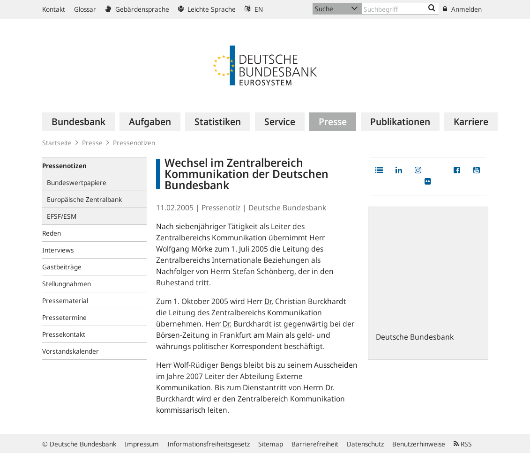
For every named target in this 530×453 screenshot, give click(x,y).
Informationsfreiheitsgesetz (208, 443)
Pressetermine (64, 317)
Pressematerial (65, 300)
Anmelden (462, 9)
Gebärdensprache (137, 9)
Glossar (85, 9)
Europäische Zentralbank (84, 199)
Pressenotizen (134, 142)
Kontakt (53, 9)
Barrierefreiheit (314, 443)
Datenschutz (365, 443)
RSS (463, 443)
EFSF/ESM (61, 216)
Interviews (58, 249)
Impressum (142, 443)
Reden (51, 233)
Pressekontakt (63, 334)
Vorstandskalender (70, 351)
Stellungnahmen (66, 283)
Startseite (57, 142)
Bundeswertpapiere (76, 182)
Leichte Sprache (207, 9)
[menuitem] (78, 121)
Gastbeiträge (62, 266)
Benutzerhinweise (418, 443)
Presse (92, 142)
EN (254, 9)
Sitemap (270, 443)
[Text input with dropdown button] (400, 9)
